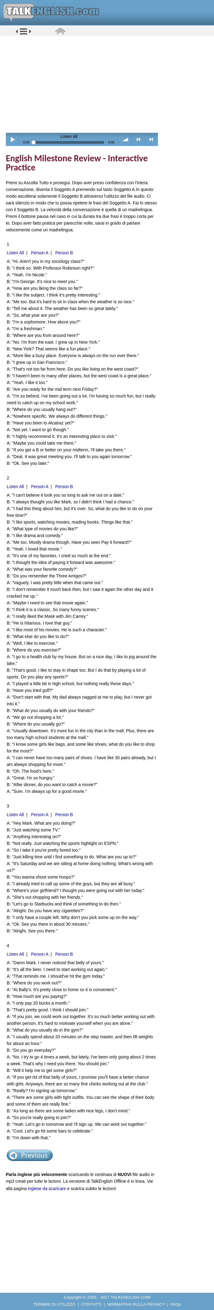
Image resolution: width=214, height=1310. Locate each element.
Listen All (15, 252)
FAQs (175, 1304)
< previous (138, 139)
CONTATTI (91, 1304)
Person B (64, 252)
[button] (23, 34)
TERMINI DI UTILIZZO (54, 1304)
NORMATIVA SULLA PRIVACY (136, 1304)
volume (125, 139)
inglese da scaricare (47, 1188)
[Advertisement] (109, 84)
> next (151, 139)
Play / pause (12, 139)
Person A (39, 252)
